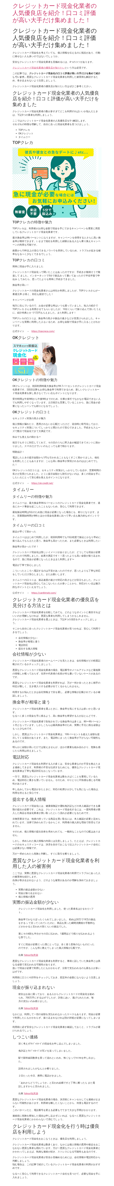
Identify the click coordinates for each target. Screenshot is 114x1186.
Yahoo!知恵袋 (31, 955)
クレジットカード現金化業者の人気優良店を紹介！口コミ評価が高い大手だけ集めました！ (54, 13)
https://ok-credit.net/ (42, 483)
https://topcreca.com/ (43, 331)
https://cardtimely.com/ (43, 592)
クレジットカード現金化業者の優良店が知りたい (38, 67)
